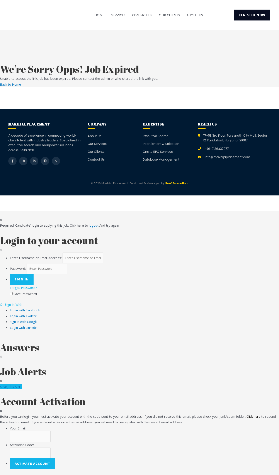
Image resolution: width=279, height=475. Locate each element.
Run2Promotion (176, 183)
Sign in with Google (24, 322)
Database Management (161, 159)
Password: (18, 269)
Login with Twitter (25, 316)
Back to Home (10, 84)
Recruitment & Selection (161, 144)
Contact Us (142, 15)
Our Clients (169, 15)
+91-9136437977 (217, 148)
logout (94, 225)
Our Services (97, 144)
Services (118, 15)
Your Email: (18, 428)
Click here (254, 416)
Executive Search (155, 136)
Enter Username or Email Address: (36, 258)
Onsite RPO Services (158, 151)
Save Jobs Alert (11, 387)
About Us (195, 15)
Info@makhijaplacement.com (227, 157)
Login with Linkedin (25, 328)
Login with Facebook (26, 310)
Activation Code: (22, 445)
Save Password (25, 294)
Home (99, 15)
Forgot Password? (24, 288)
